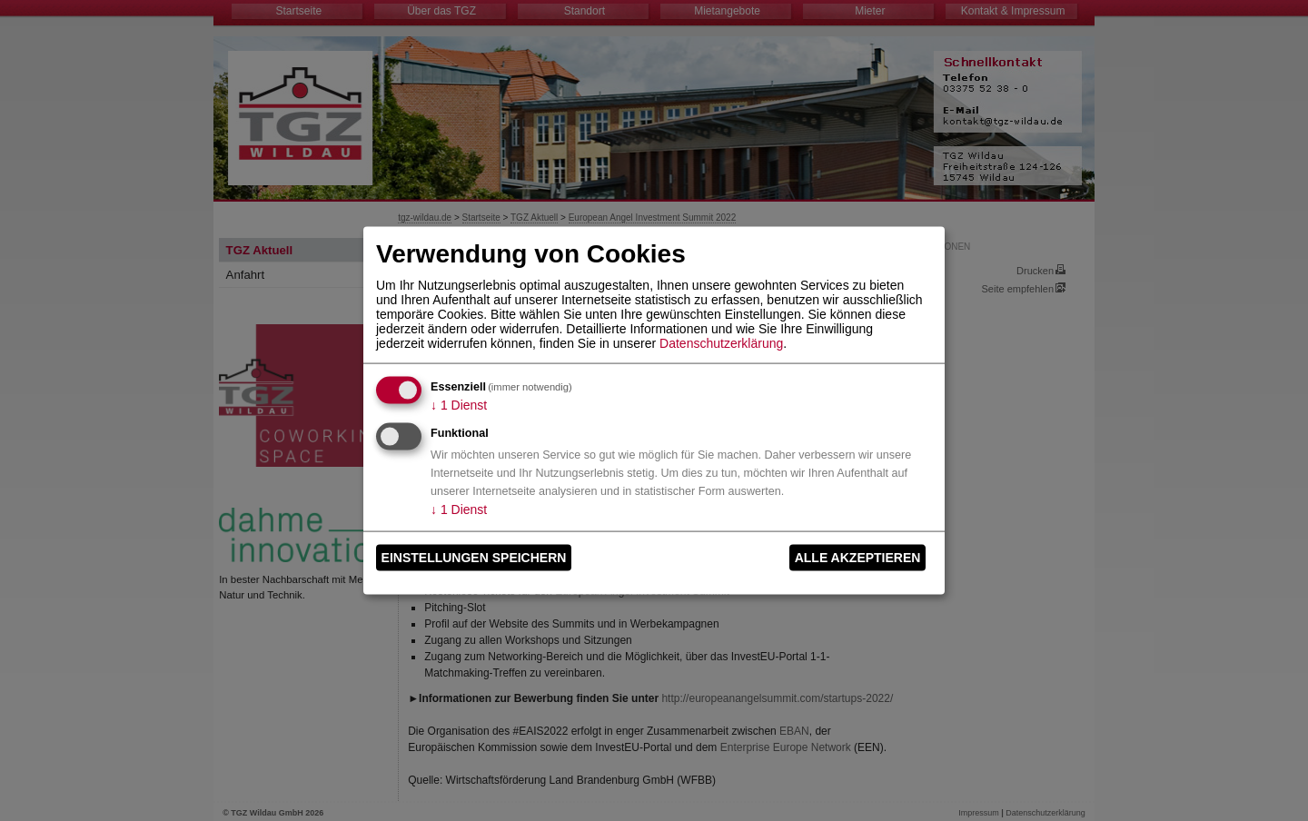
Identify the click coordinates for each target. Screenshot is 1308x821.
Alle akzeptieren (858, 557)
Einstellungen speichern (474, 557)
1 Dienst (459, 404)
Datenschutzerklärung (721, 342)
